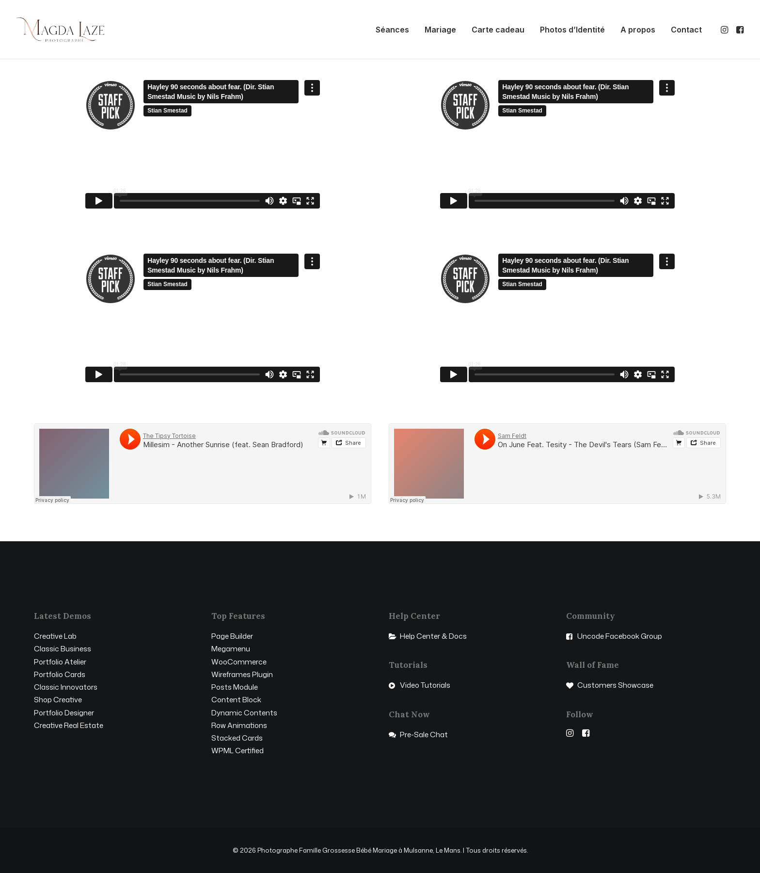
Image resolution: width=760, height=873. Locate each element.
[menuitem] (392, 29)
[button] (725, 29)
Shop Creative (58, 700)
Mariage (440, 29)
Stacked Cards (237, 738)
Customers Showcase (615, 685)
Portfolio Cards (59, 674)
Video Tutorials (425, 685)
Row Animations (239, 725)
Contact (686, 29)
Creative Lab (55, 636)
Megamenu (230, 649)
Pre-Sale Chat (424, 734)
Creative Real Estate (68, 725)
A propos (637, 29)
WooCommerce (239, 662)
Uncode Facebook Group (619, 636)
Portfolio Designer (64, 713)
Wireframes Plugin (242, 674)
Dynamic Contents (244, 713)
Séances (392, 29)
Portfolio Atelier (60, 662)
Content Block (236, 700)
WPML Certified (237, 750)
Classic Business (62, 649)
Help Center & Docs (433, 636)
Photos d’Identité (572, 29)
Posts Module (234, 687)
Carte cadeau (498, 29)
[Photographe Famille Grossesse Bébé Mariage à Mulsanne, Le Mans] (60, 29)
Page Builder (232, 636)
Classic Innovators (65, 687)
